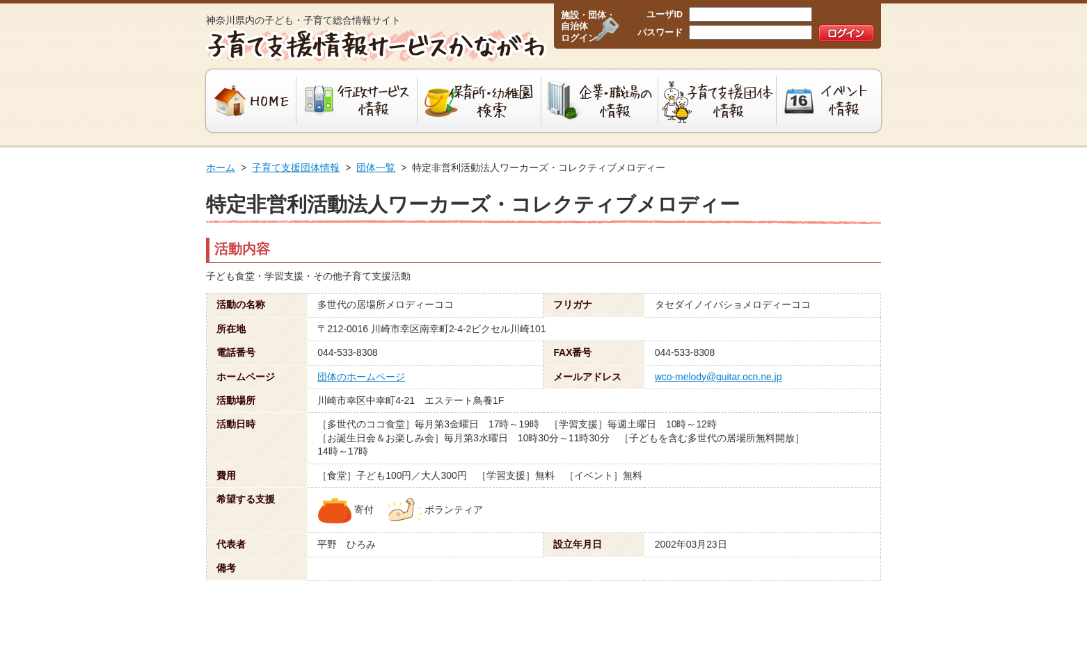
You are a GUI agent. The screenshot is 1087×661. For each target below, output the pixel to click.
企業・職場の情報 (599, 101)
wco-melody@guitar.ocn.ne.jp (718, 376)
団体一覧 (375, 167)
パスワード (660, 33)
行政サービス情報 (357, 101)
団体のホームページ (361, 376)
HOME (249, 101)
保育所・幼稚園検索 (479, 101)
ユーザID (664, 14)
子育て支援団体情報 (717, 101)
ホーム (220, 167)
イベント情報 (830, 101)
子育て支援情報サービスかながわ (375, 45)
